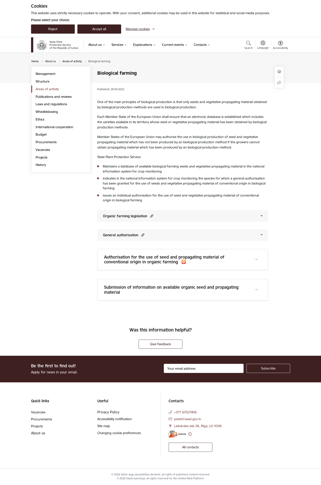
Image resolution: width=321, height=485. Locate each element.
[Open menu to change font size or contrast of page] (280, 45)
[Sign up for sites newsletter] (268, 368)
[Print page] (279, 71)
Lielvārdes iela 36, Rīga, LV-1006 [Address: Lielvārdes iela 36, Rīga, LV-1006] (198, 426)
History (41, 165)
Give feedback (160, 344)
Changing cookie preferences (119, 433)
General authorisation (120, 235)
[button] (151, 216)
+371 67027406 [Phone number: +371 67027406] (185, 412)
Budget (41, 134)
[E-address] (177, 434)
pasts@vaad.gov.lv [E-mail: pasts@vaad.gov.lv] (187, 419)
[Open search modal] (248, 45)
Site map (103, 426)
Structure (42, 81)
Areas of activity (47, 89)
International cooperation (54, 127)
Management (45, 74)
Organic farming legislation (125, 216)
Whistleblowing (47, 112)
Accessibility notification (114, 419)
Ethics (40, 119)
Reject (52, 29)
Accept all (99, 29)
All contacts (190, 447)
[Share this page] (279, 82)
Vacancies (43, 150)
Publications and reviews (54, 97)
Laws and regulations (51, 104)
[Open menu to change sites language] (263, 45)
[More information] (190, 434)
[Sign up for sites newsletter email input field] (204, 368)
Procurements (46, 142)
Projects (41, 157)
